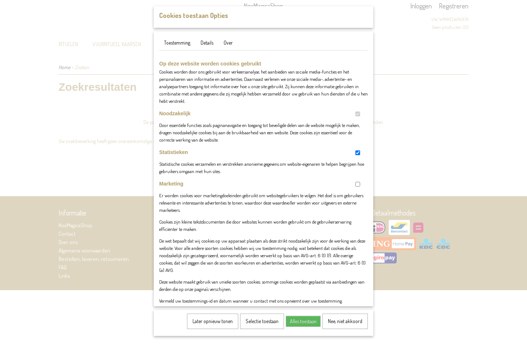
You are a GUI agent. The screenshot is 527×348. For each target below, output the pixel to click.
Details (207, 50)
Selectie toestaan (262, 328)
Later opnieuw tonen (213, 328)
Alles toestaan (303, 328)
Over (228, 50)
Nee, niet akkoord (345, 328)
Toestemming (177, 50)
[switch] (357, 121)
